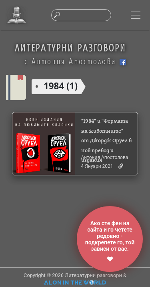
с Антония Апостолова (75, 61)
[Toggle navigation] (136, 15)
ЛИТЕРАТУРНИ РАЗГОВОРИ (70, 47)
